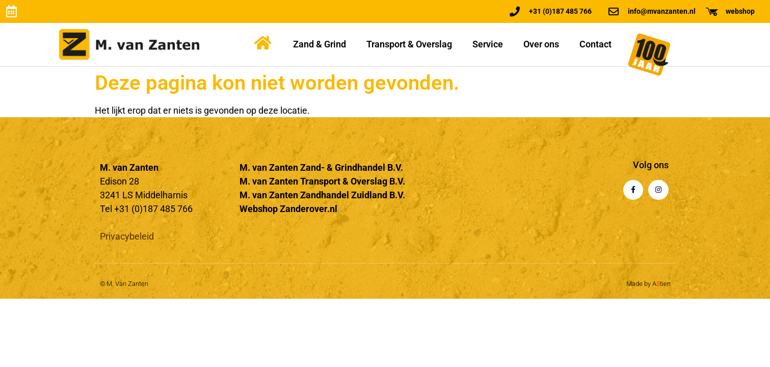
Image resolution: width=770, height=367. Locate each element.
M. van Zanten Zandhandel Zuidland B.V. (322, 195)
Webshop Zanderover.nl (288, 208)
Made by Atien (648, 283)
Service (487, 44)
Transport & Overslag (409, 44)
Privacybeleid (127, 236)
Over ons (541, 44)
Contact (595, 44)
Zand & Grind (319, 44)
